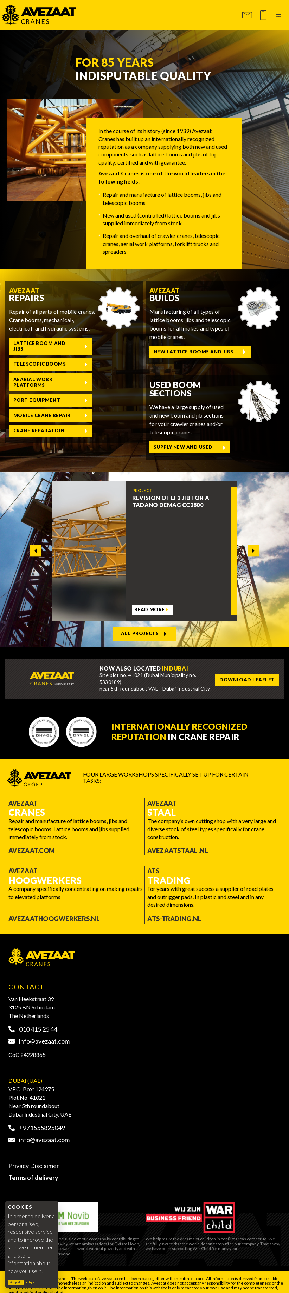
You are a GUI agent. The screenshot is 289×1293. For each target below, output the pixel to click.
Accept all (16, 1282)
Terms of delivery (33, 1170)
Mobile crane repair (29, 380)
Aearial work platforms (29, 363)
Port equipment (100, 362)
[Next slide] (253, 546)
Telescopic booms (103, 344)
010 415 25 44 (32, 1022)
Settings (29, 1282)
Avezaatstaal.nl (177, 843)
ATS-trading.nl (174, 911)
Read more (148, 605)
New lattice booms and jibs (187, 350)
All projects (141, 627)
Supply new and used (178, 443)
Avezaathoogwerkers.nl (54, 911)
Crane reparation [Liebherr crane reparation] (102, 380)
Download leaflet (243, 672)
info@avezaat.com (39, 1034)
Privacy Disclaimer (33, 1158)
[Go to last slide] (35, 546)
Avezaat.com (31, 843)
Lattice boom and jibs (35, 344)
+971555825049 (36, 1120)
